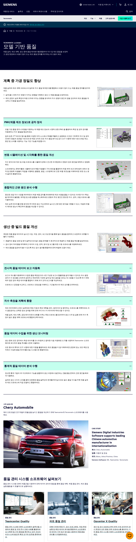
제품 (100, 18)
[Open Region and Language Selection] (87, 5)
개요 (85, 18)
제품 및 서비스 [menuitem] (8, 11)
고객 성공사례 (110, 18)
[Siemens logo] (10, 5)
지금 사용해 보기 (125, 18)
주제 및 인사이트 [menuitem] (57, 11)
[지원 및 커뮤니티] (106, 5)
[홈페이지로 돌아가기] (4, 31)
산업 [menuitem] (28, 11)
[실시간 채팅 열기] (129, 535)
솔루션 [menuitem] (20, 11)
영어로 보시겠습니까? (37, 24)
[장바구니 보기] (120, 5)
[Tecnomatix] (19, 31)
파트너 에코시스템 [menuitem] (40, 11)
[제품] (10, 31)
